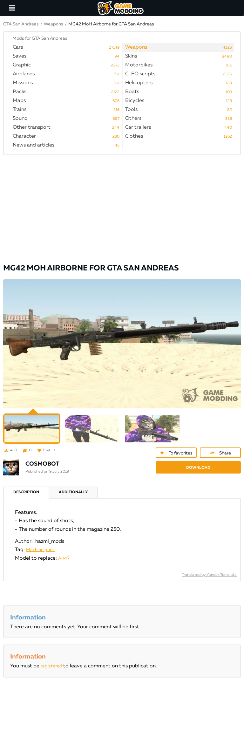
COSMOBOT (42, 464)
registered (52, 666)
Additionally (73, 492)
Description (26, 492)
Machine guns (40, 550)
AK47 (64, 558)
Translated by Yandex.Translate (209, 575)
